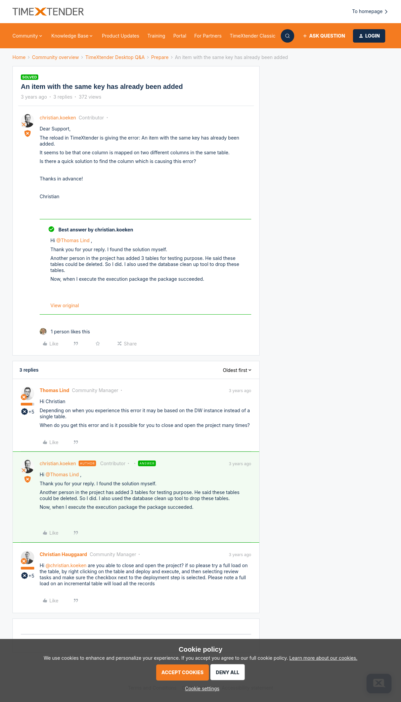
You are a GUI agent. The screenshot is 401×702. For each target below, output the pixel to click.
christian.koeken (58, 117)
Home (19, 57)
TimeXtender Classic (252, 36)
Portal (179, 36)
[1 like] (65, 331)
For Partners (208, 36)
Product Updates (120, 36)
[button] (323, 36)
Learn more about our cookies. (323, 658)
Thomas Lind (54, 390)
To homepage (370, 11)
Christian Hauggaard (63, 554)
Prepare (160, 57)
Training (156, 36)
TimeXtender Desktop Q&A (115, 57)
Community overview (55, 57)
